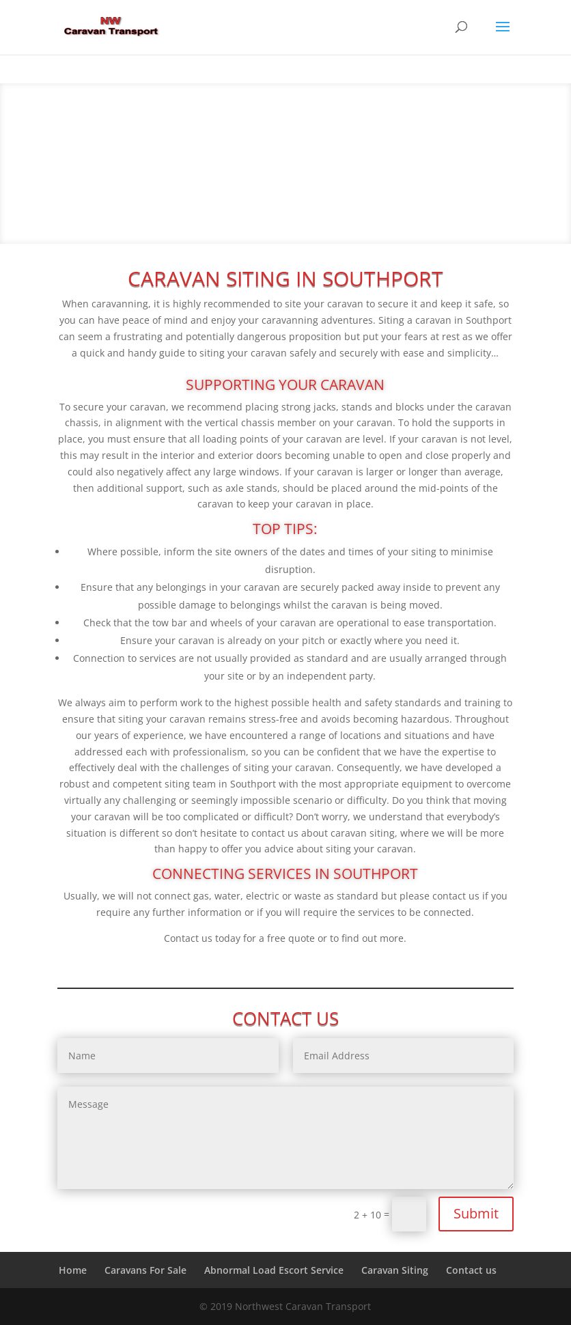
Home (73, 1270)
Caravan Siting (394, 1270)
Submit (476, 1213)
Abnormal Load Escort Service (274, 1270)
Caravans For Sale (145, 1270)
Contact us (471, 1270)
